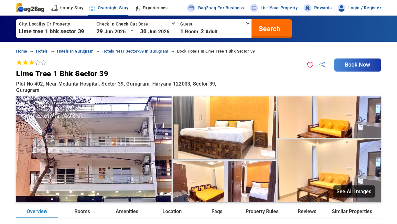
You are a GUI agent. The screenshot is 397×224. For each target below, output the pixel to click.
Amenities (127, 211)
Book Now (357, 65)
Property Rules (262, 211)
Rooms (82, 211)
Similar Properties (352, 211)
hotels (42, 51)
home (21, 51)
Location (172, 211)
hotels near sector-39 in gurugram (135, 51)
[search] (268, 28)
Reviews (307, 211)
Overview (37, 211)
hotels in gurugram (75, 51)
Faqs (217, 211)
